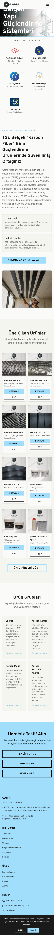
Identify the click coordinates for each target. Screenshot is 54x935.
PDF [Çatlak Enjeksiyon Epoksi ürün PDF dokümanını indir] (40, 554)
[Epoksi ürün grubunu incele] (14, 637)
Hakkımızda (7, 838)
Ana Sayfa (6, 834)
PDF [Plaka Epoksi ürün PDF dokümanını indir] (40, 501)
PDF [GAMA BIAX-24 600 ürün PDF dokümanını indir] (14, 449)
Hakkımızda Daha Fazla (24, 260)
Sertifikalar (7, 852)
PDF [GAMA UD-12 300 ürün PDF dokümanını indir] (14, 397)
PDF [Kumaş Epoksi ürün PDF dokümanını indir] (14, 553)
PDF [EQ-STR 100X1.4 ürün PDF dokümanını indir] (14, 499)
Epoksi (5, 881)
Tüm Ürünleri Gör (27, 568)
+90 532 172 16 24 (14, 900)
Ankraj (5, 886)
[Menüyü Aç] (48, 5)
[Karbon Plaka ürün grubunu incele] (14, 686)
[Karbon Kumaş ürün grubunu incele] (40, 637)
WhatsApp (27, 763)
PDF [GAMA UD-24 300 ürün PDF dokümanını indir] (40, 397)
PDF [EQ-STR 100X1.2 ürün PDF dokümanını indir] (40, 447)
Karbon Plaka (8, 876)
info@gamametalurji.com (17, 905)
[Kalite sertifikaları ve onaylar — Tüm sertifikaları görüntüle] (27, 76)
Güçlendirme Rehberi (11, 848)
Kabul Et (33, 930)
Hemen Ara (27, 773)
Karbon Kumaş (9, 872)
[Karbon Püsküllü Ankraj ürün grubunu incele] (40, 686)
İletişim (5, 857)
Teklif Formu (27, 754)
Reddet (20, 930)
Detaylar (14, 391)
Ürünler (5, 843)
